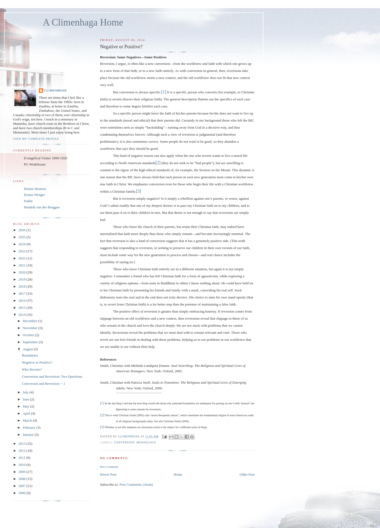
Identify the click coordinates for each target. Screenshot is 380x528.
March (28, 420)
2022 (22, 258)
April (27, 413)
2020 (22, 272)
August (28, 349)
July (26, 392)
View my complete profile (36, 138)
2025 (22, 237)
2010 (22, 465)
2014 (22, 315)
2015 (22, 308)
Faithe (28, 201)
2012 (22, 451)
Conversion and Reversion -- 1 (43, 383)
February (29, 427)
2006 (22, 493)
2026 (22, 230)
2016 (22, 300)
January (29, 434)
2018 (22, 286)
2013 (22, 443)
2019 (22, 279)
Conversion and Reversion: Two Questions (52, 376)
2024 (22, 244)
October (29, 335)
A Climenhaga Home (83, 22)
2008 (22, 479)
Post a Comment (109, 466)
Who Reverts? (32, 369)
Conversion (124, 442)
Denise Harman (35, 189)
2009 (22, 472)
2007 (22, 486)
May (26, 406)
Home (178, 474)
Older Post (247, 474)
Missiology (146, 442)
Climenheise (55, 90)
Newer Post (108, 474)
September (31, 342)
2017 (22, 293)
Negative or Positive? (37, 362)
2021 (22, 265)
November (31, 328)
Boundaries (30, 355)
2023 (22, 251)
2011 (22, 458)
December (30, 321)
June (26, 399)
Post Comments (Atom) (136, 484)
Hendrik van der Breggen (42, 207)
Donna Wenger (34, 195)
